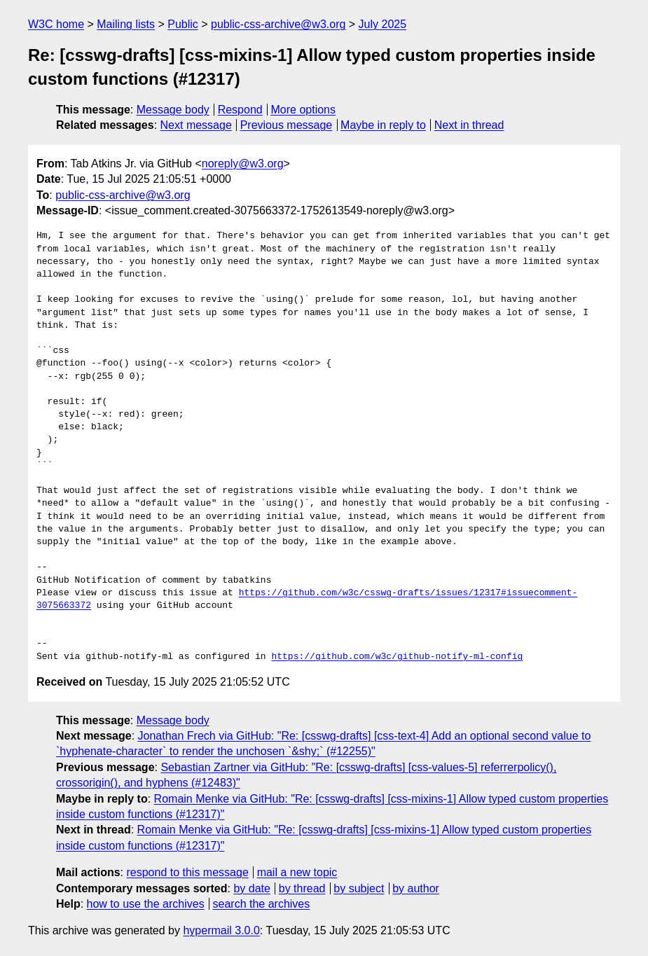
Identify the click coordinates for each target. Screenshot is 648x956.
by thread (302, 888)
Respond (240, 110)
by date (251, 888)
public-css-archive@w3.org (278, 24)
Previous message (286, 125)
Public (182, 24)
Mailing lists (126, 24)
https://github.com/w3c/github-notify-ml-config (397, 657)
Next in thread (469, 125)
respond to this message (187, 872)
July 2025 (383, 24)
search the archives (261, 904)
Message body (173, 110)
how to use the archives (146, 904)
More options (303, 110)
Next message (196, 125)
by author (415, 888)
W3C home (56, 24)
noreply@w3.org (243, 163)
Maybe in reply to (383, 125)
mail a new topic (297, 872)
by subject (358, 888)
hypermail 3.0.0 (221, 930)
